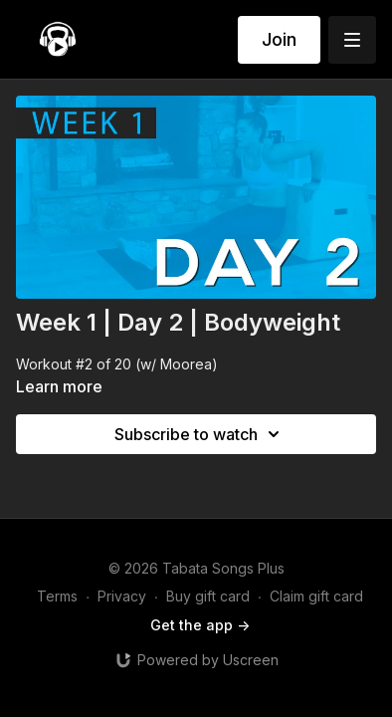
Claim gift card (316, 596)
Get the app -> (200, 624)
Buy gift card (208, 596)
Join (279, 39)
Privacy (122, 596)
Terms (57, 596)
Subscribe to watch (200, 434)
